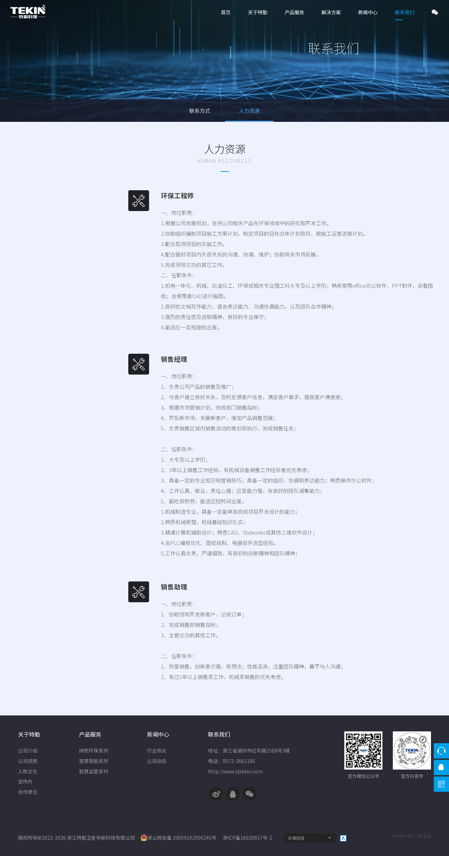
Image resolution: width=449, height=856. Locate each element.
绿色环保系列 (93, 751)
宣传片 (25, 782)
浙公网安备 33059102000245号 (178, 837)
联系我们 (404, 12)
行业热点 (156, 751)
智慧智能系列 (93, 761)
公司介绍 (27, 751)
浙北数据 (424, 836)
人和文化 (27, 772)
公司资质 (27, 761)
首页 (226, 12)
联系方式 (200, 110)
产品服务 (294, 12)
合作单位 (27, 792)
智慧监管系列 (93, 772)
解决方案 (331, 12)
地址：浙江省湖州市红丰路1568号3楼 (249, 751)
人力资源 (249, 110)
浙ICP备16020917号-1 (248, 837)
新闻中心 (368, 12)
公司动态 (156, 761)
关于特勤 (257, 12)
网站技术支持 (403, 836)
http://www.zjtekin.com (235, 772)
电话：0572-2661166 (231, 761)
